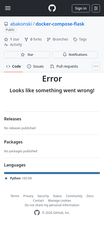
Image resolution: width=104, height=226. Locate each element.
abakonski (21, 24)
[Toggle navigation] (8, 8)
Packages (13, 142)
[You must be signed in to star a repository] (27, 54)
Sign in (81, 8)
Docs (90, 196)
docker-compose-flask (59, 24)
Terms (15, 196)
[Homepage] (52, 8)
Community (74, 196)
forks (33, 39)
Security (43, 196)
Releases (12, 119)
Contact (38, 200)
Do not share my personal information (52, 205)
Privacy (28, 196)
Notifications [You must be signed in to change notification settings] (75, 54)
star (12, 39)
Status (57, 196)
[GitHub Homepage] (37, 213)
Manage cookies (59, 200)
